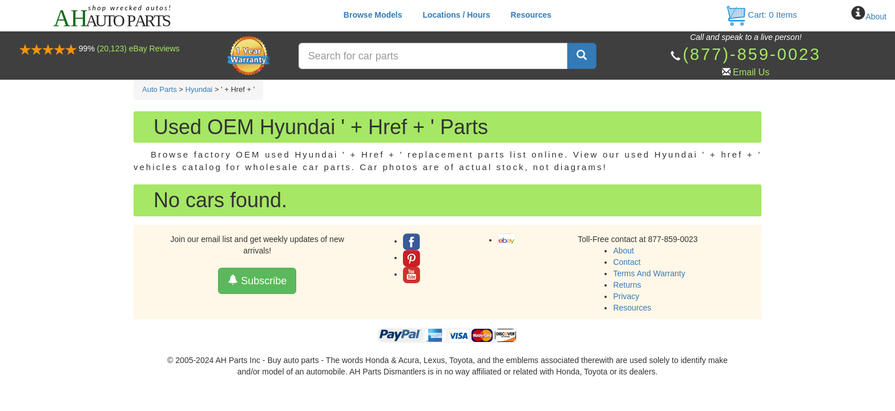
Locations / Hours (456, 14)
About (875, 16)
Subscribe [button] (257, 281)
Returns (627, 284)
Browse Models (373, 14)
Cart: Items (761, 14)
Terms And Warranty (649, 273)
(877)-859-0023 (752, 54)
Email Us (751, 72)
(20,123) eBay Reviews (138, 48)
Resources (531, 14)
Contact (626, 262)
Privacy (626, 296)
